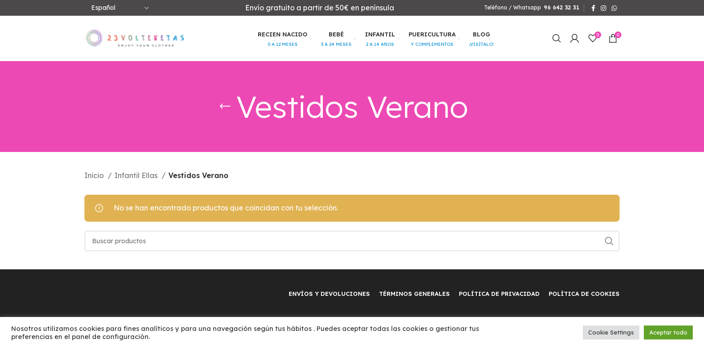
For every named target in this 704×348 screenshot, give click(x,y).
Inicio (95, 175)
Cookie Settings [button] (611, 332)
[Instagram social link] (603, 8)
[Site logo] (134, 37)
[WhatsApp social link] (614, 8)
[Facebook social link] (593, 8)
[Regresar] (225, 107)
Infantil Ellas (136, 175)
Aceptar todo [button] (668, 332)
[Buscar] (557, 38)
